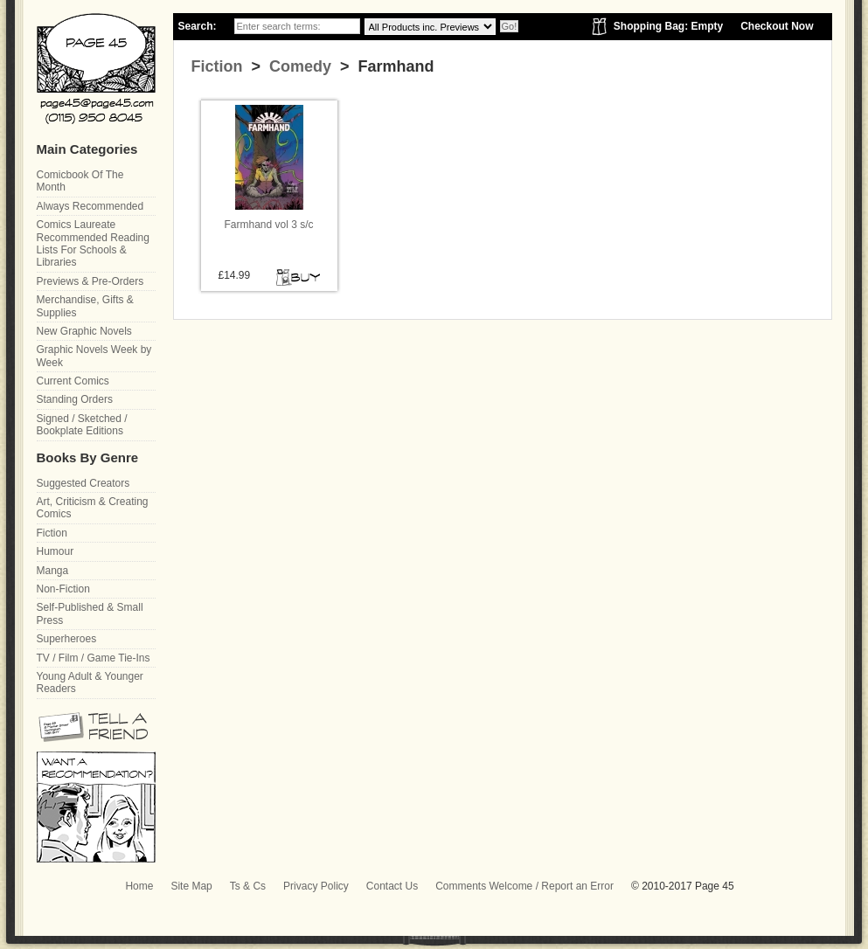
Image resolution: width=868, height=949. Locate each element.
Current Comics (73, 381)
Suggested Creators (83, 483)
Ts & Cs (248, 886)
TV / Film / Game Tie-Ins (93, 658)
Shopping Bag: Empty (668, 26)
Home (139, 886)
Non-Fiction (63, 589)
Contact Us (392, 886)
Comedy (298, 66)
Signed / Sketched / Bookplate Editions (82, 424)
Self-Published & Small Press (90, 613)
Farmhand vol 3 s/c (268, 224)
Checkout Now (776, 26)
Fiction (217, 66)
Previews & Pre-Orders (90, 281)
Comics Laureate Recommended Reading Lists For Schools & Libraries (93, 243)
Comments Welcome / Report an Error (524, 886)
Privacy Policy (316, 886)
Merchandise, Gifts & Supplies (85, 306)
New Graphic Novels (84, 331)
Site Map (191, 886)
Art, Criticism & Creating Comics (93, 507)
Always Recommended (90, 206)
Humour (55, 551)
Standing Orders (75, 399)
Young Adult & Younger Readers (90, 682)
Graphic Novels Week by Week (94, 355)
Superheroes (67, 639)
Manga (53, 571)
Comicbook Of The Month (80, 181)
